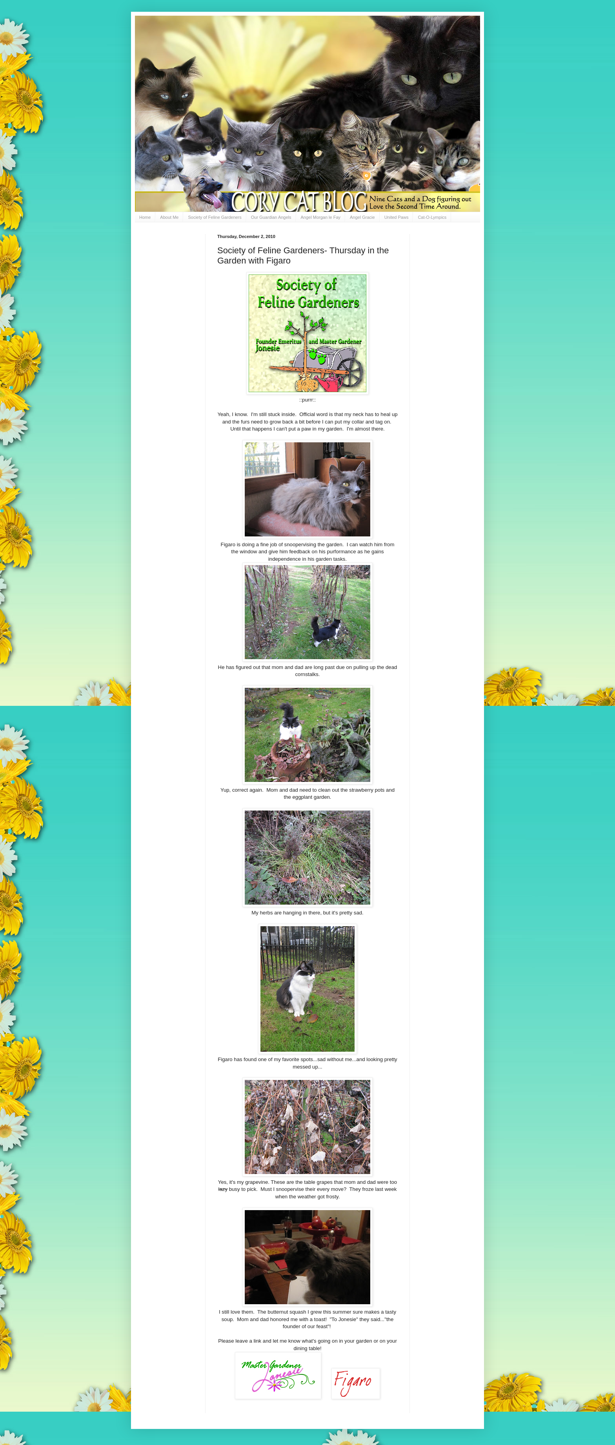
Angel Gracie (362, 217)
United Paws (396, 217)
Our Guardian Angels (271, 217)
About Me (169, 217)
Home (145, 217)
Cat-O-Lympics (432, 217)
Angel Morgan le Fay (321, 217)
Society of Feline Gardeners (214, 217)
